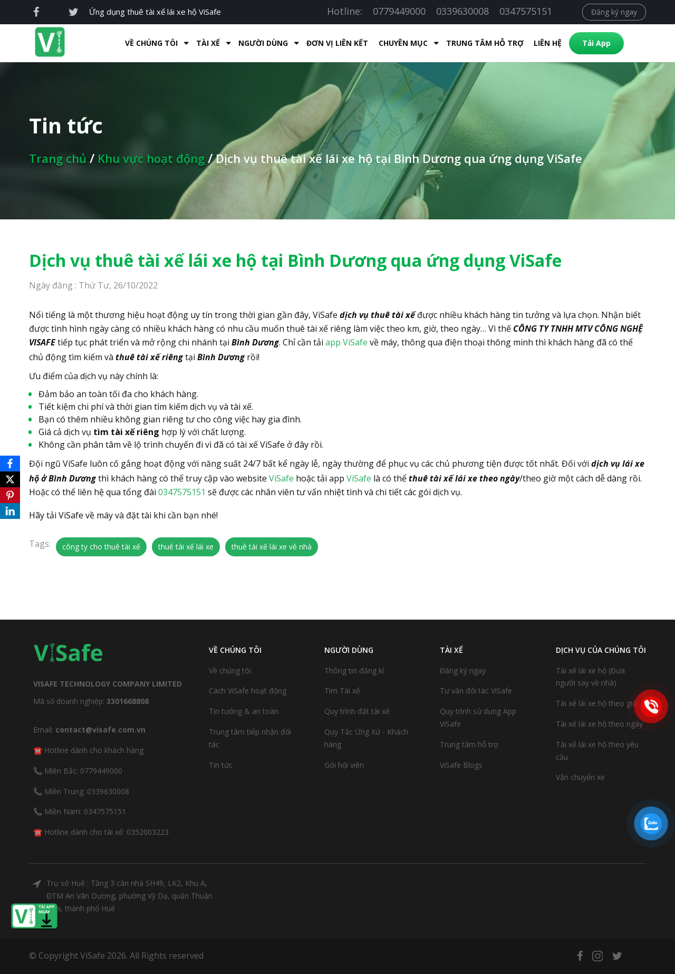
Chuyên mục (399, 43)
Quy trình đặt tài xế (357, 711)
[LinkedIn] (10, 511)
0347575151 (525, 11)
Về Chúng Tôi (147, 43)
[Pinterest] (10, 495)
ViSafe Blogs (461, 765)
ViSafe (281, 478)
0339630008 (462, 11)
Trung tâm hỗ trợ (481, 43)
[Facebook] (10, 463)
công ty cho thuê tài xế (101, 547)
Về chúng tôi (230, 671)
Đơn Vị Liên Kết (333, 43)
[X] (10, 479)
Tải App (592, 43)
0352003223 (148, 832)
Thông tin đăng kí (354, 671)
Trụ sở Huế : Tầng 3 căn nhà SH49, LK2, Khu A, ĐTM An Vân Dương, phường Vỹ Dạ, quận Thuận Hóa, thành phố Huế (129, 895)
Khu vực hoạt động (151, 158)
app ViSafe (346, 342)
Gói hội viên (344, 765)
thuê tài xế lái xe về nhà (272, 547)
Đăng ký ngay (614, 12)
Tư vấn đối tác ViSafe (476, 691)
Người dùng (259, 43)
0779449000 (399, 11)
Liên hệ (544, 43)
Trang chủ (57, 158)
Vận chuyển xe (580, 777)
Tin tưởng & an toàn (243, 711)
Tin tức (221, 765)
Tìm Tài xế (342, 691)
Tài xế (204, 43)
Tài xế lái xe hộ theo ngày (599, 724)
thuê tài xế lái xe (186, 547)
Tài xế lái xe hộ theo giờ (596, 703)
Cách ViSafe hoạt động (247, 691)
